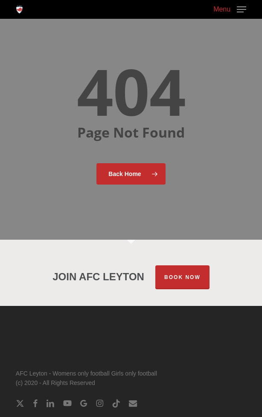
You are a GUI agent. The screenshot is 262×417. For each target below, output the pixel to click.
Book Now (182, 277)
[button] (229, 9)
